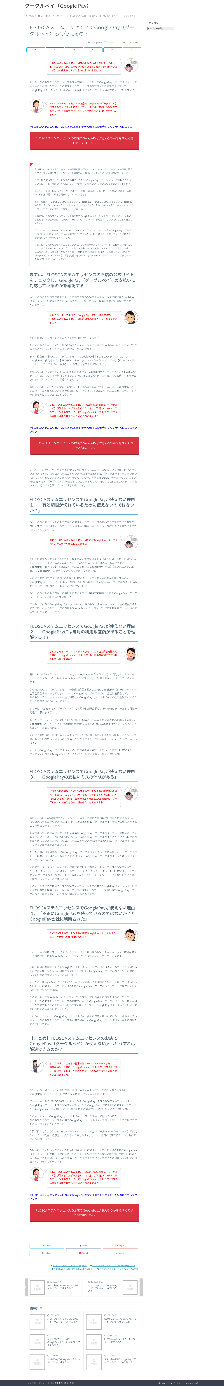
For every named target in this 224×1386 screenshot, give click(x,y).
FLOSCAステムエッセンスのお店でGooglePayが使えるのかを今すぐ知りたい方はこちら (82, 127)
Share (84, 1245)
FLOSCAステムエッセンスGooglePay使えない (112, 1265)
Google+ (120, 1245)
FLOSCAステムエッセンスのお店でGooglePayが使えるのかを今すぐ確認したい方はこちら (84, 140)
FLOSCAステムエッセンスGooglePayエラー (73, 1269)
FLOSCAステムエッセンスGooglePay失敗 (117, 1269)
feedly (120, 1253)
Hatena (47, 1253)
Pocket (84, 1253)
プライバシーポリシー (36, 1383)
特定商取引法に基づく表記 (62, 1383)
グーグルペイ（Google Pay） (58, 6)
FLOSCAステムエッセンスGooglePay (69, 1265)
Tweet (47, 1245)
